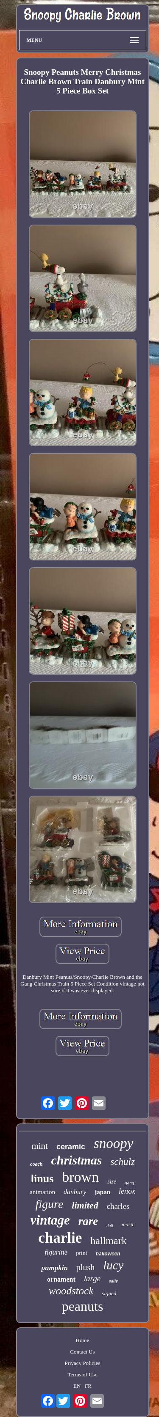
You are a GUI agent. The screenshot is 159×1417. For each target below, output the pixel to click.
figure (50, 1204)
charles (118, 1206)
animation (42, 1192)
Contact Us (82, 1351)
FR (88, 1386)
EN (77, 1386)
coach (36, 1164)
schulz (122, 1161)
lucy (113, 1265)
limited (85, 1205)
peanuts (82, 1306)
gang (129, 1182)
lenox (127, 1191)
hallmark (108, 1240)
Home (82, 1340)
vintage (50, 1220)
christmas (76, 1160)
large (92, 1278)
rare (88, 1221)
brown (80, 1177)
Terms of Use (83, 1374)
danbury (75, 1191)
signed (109, 1293)
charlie (60, 1238)
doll (109, 1225)
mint (39, 1146)
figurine (56, 1252)
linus (42, 1179)
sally (113, 1280)
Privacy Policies (82, 1363)
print (81, 1253)
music (128, 1224)
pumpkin (54, 1268)
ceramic (70, 1146)
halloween (108, 1254)
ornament (61, 1279)
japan (102, 1192)
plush (85, 1267)
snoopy (114, 1143)
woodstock (71, 1290)
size (111, 1181)
